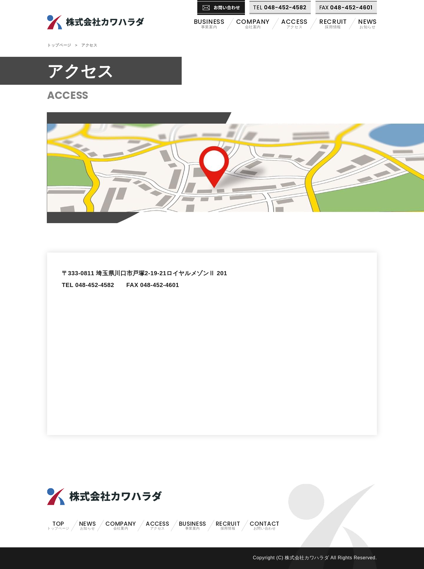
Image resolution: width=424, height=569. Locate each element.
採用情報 (333, 24)
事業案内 (209, 24)
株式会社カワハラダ (95, 14)
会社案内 (253, 24)
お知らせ (367, 24)
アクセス (294, 24)
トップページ (59, 45)
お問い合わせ (264, 525)
